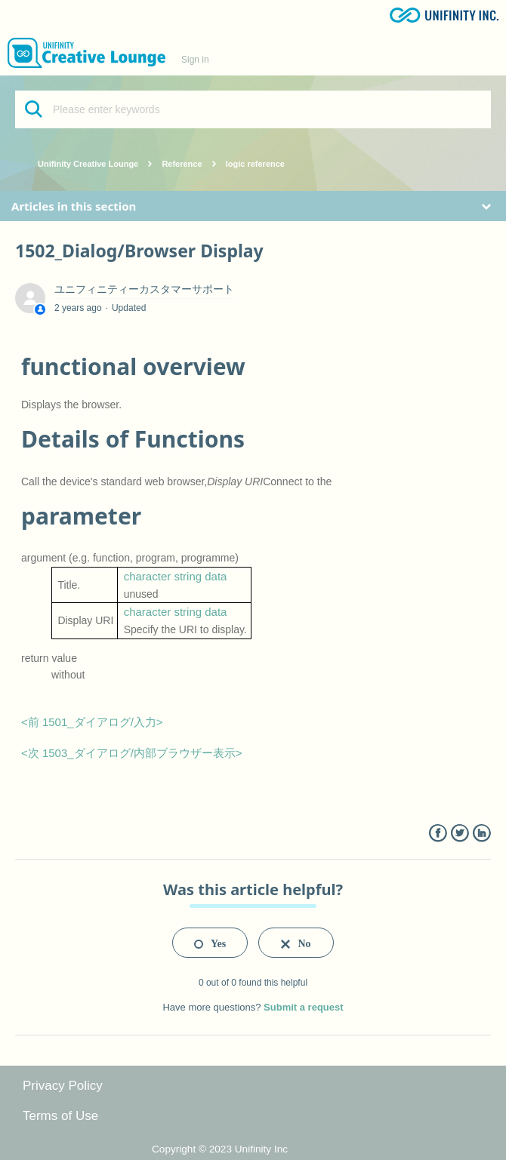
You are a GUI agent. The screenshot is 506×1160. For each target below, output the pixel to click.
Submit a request (303, 1007)
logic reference (255, 163)
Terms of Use (60, 1116)
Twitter (459, 833)
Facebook (437, 833)
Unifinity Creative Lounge (88, 163)
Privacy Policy (63, 1085)
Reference (182, 163)
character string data (175, 576)
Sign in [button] (195, 59)
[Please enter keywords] (253, 109)
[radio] (210, 943)
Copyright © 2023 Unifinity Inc (220, 1149)
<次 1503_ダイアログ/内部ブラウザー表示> (131, 752)
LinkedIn (481, 833)
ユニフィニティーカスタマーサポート (144, 289)
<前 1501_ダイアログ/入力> (92, 721)
